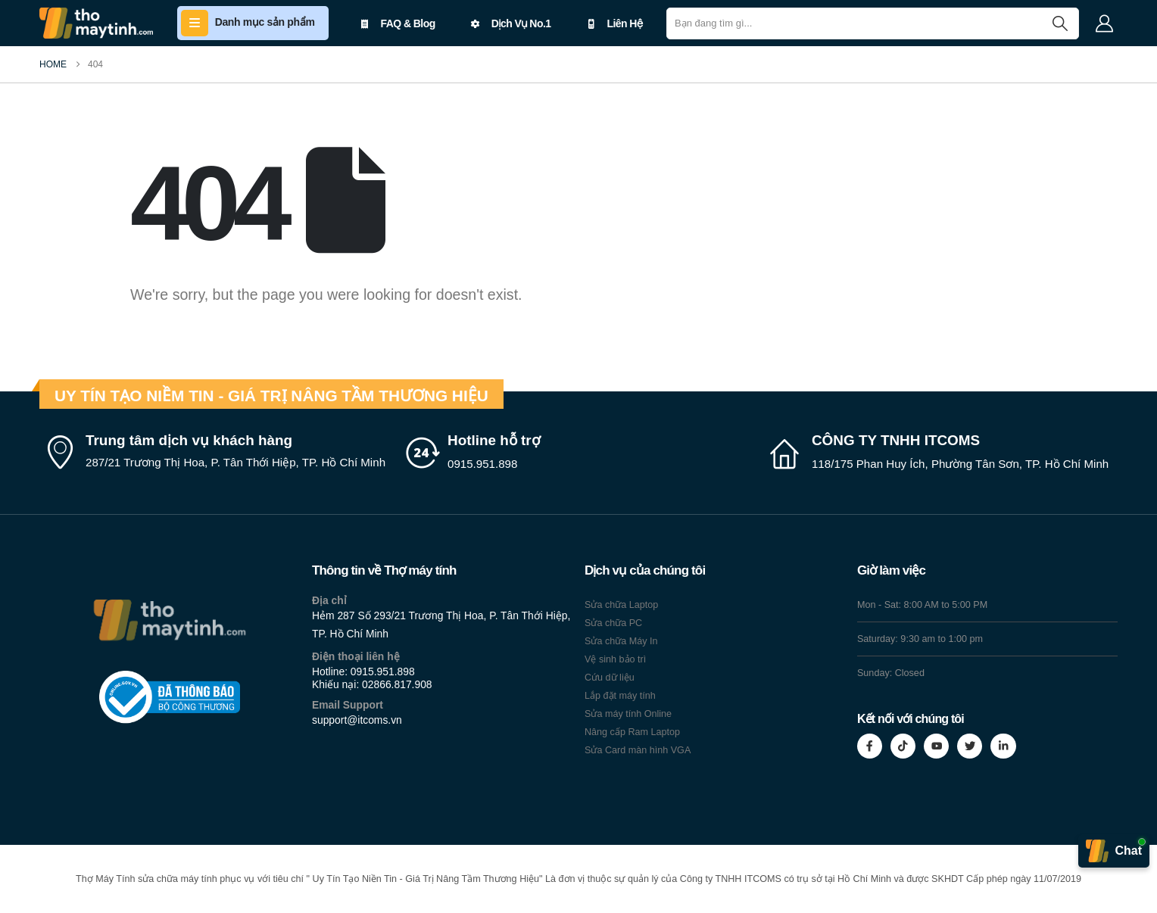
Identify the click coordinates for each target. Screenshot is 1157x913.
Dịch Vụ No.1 (511, 23)
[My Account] (1104, 23)
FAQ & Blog (397, 23)
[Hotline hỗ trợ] (578, 453)
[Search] (1059, 23)
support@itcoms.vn (357, 720)
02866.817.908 (397, 684)
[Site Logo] (96, 23)
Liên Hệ (614, 23)
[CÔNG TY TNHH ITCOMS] (942, 453)
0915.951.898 (383, 671)
